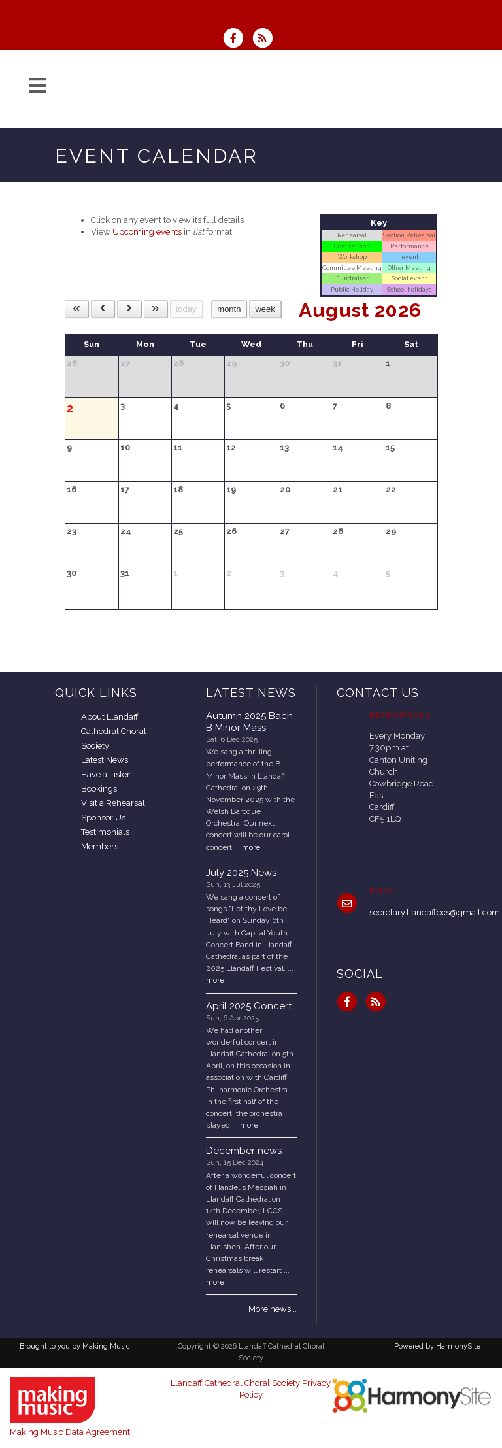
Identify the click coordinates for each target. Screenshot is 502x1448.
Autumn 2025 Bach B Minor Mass (249, 721)
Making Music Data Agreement (70, 1432)
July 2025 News (241, 873)
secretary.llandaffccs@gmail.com (434, 912)
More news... (272, 1309)
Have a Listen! (107, 774)
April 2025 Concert (249, 1006)
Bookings (99, 789)
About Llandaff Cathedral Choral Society (113, 731)
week (265, 309)
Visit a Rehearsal (113, 803)
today (186, 309)
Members (99, 846)
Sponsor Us (103, 817)
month (229, 309)
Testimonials (105, 832)
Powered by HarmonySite (437, 1346)
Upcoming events (147, 232)
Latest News (104, 760)
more (251, 847)
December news (244, 1150)
